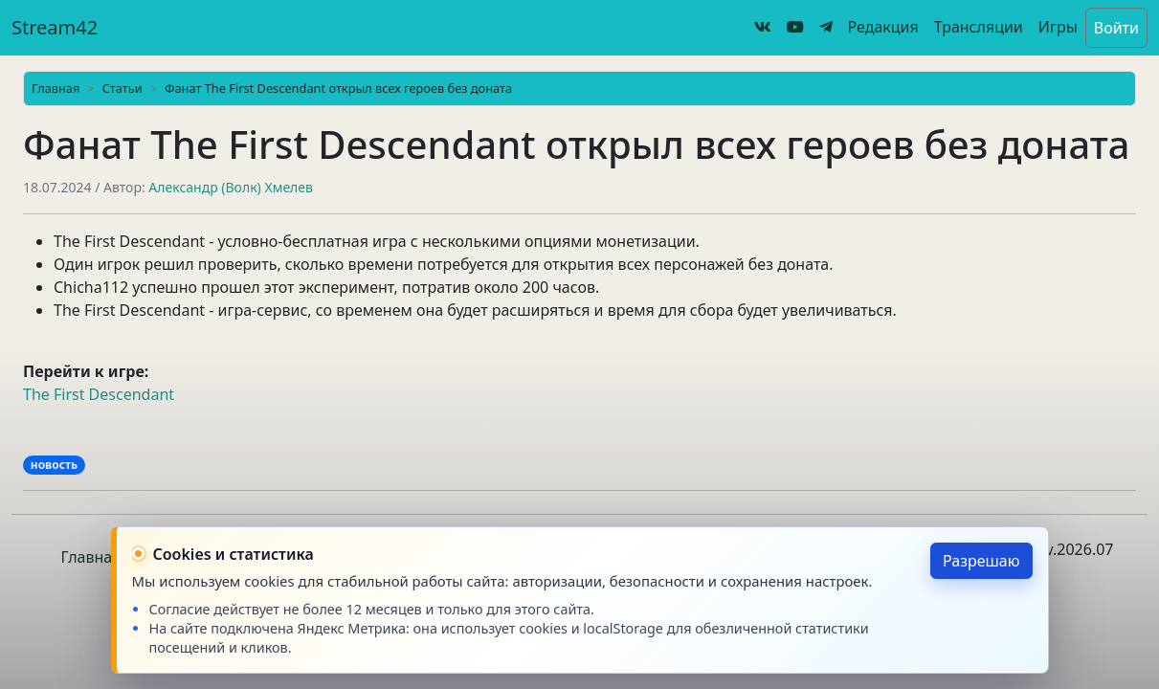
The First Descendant (98, 394)
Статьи (122, 88)
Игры (1058, 26)
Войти (1116, 27)
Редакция (883, 26)
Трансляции (978, 26)
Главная (55, 88)
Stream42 (54, 27)
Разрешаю (981, 560)
